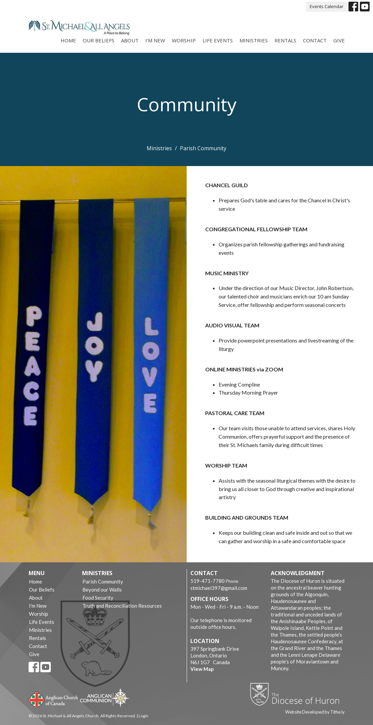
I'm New (155, 40)
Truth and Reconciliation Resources (122, 606)
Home (68, 40)
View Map (202, 669)
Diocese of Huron (297, 694)
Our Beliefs (98, 40)
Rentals (285, 40)
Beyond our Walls (102, 590)
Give (339, 40)
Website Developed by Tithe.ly (315, 712)
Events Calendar (326, 6)
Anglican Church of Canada (54, 698)
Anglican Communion (105, 697)
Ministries (253, 40)
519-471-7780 (207, 581)
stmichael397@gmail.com (218, 588)
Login (143, 715)
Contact (315, 40)
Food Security (97, 598)
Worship (184, 40)
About (130, 40)
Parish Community (102, 581)
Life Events (217, 40)
